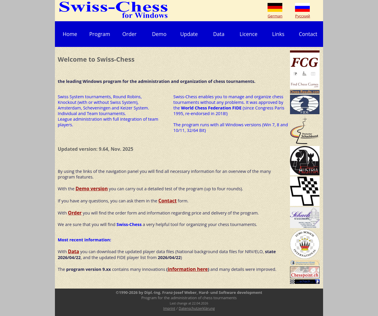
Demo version (92, 188)
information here (188, 269)
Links (278, 33)
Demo (159, 33)
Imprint (169, 308)
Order (129, 33)
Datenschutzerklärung (197, 308)
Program (99, 33)
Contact (308, 33)
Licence (248, 33)
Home (70, 33)
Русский (302, 16)
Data (218, 33)
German (275, 16)
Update (189, 33)
